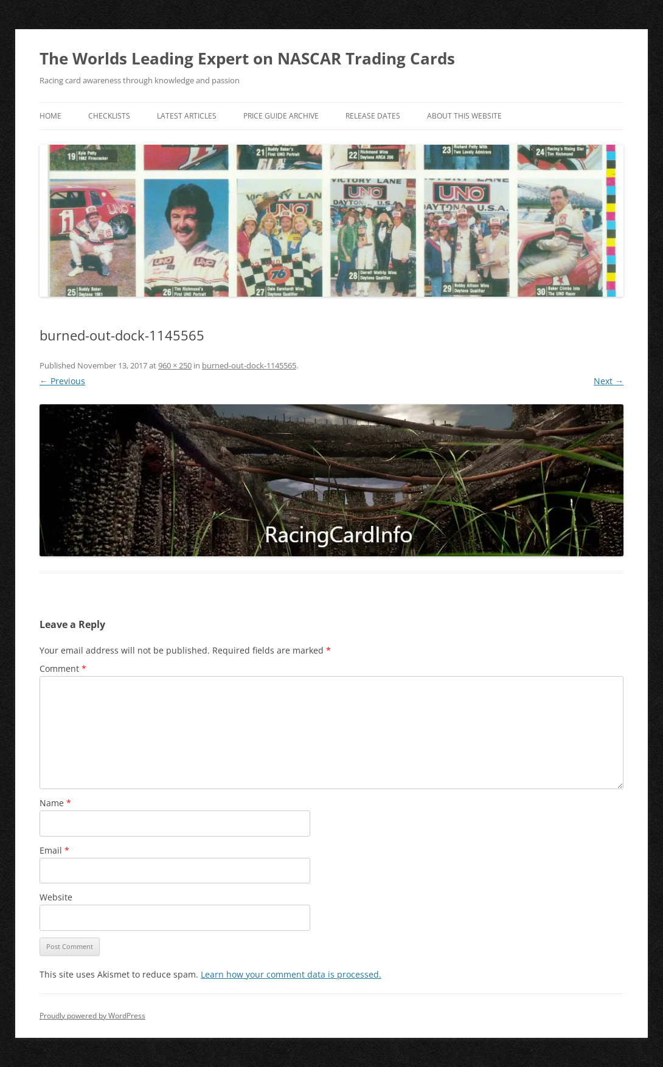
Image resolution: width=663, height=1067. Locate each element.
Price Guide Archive (281, 116)
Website (56, 897)
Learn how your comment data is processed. (291, 974)
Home (50, 116)
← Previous (62, 381)
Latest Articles (187, 116)
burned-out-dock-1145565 (249, 365)
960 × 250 (175, 365)
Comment (63, 668)
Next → (608, 381)
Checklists (109, 116)
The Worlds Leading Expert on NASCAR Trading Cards (247, 58)
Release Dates (372, 116)
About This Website (464, 116)
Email (54, 850)
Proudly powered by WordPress (92, 1015)
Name (55, 803)
